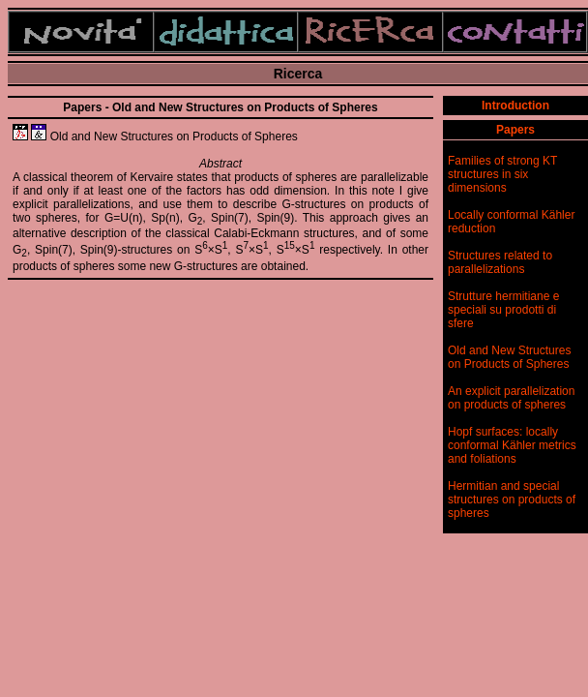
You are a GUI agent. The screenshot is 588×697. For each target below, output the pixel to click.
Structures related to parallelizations (500, 262)
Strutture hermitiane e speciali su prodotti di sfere (503, 309)
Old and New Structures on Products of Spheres (509, 357)
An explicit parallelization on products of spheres (511, 397)
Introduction (515, 105)
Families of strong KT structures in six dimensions (502, 174)
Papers (515, 129)
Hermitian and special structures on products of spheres (511, 499)
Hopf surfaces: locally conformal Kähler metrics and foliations (512, 445)
